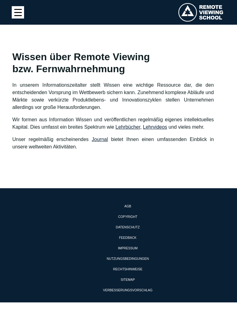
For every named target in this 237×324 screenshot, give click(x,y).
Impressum (128, 248)
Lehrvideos (155, 127)
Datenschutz (127, 227)
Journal (100, 139)
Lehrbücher (127, 127)
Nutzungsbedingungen (128, 258)
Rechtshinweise (127, 269)
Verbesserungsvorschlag (127, 290)
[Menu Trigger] (18, 12)
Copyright (127, 216)
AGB (127, 206)
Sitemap (128, 279)
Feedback (128, 237)
